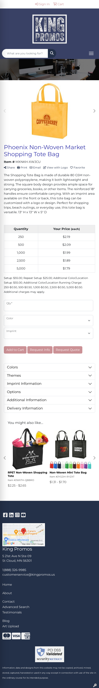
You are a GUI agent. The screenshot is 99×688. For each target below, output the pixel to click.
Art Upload (10, 626)
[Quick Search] (25, 53)
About (7, 593)
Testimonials (12, 612)
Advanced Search (15, 607)
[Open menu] (91, 53)
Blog (5, 621)
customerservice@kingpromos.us (28, 574)
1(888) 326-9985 (14, 570)
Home (7, 584)
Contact (8, 601)
